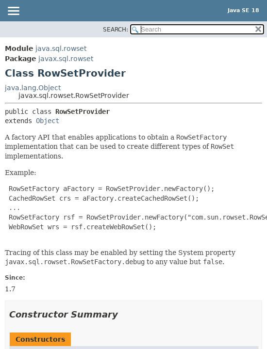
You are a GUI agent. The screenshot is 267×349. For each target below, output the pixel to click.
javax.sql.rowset (65, 59)
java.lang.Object (33, 88)
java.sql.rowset (60, 48)
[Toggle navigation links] (13, 11)
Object (47, 121)
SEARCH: (115, 29)
